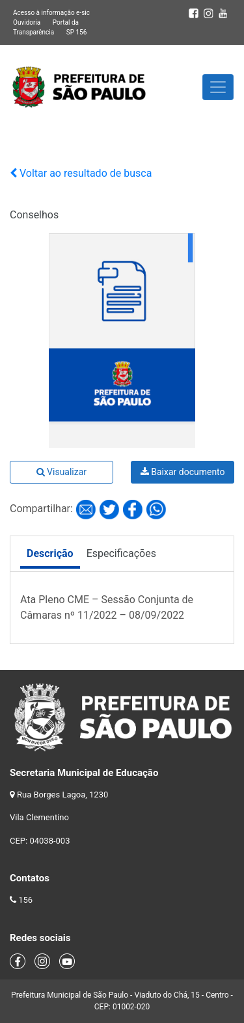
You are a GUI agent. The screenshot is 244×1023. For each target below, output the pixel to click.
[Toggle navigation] (218, 87)
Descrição (50, 553)
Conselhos (34, 215)
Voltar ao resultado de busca (81, 173)
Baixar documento (183, 472)
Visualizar (61, 472)
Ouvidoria (26, 22)
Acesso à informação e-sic (51, 12)
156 (25, 900)
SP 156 (76, 32)
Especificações (121, 553)
